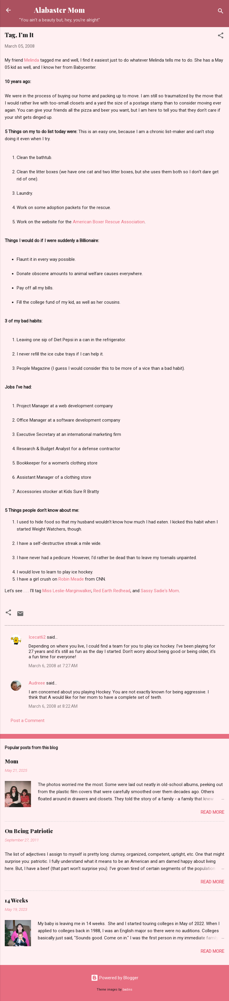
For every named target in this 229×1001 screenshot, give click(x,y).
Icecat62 (37, 637)
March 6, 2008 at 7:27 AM (53, 665)
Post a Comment (27, 720)
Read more (212, 812)
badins (127, 989)
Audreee (37, 683)
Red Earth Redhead (111, 590)
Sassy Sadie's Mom (160, 590)
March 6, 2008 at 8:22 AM (53, 706)
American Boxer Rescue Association (109, 221)
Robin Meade (71, 579)
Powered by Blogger (114, 977)
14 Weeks (16, 900)
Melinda (31, 60)
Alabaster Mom (59, 10)
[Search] (220, 12)
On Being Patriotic (29, 831)
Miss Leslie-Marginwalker (66, 590)
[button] (220, 36)
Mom (11, 761)
